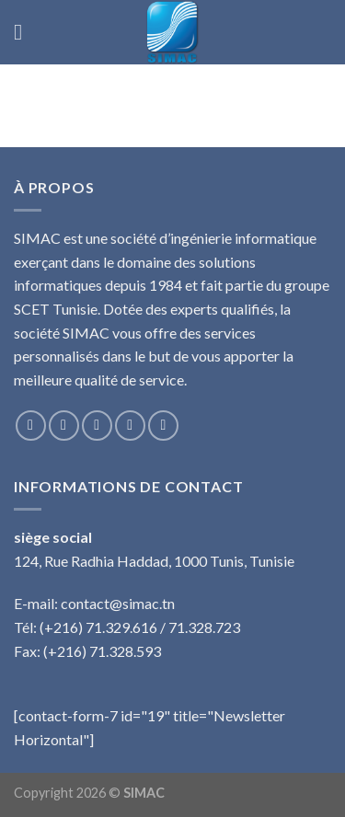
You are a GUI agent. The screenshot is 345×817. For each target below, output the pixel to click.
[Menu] (25, 31)
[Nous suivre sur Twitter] (97, 425)
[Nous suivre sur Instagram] (64, 425)
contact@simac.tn (118, 603)
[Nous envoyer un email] (130, 425)
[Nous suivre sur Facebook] (31, 425)
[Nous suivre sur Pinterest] (163, 425)
